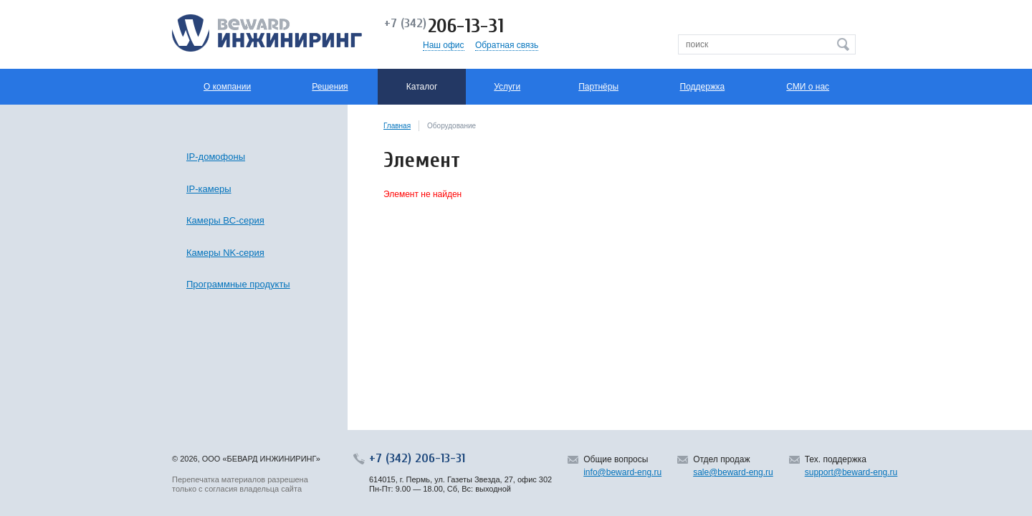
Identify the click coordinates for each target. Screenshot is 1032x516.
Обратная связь (506, 45)
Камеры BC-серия (225, 220)
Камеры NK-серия (225, 252)
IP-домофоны (215, 156)
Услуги (507, 87)
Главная (397, 126)
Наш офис (443, 45)
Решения (330, 87)
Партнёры (598, 87)
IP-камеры (208, 188)
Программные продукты (238, 284)
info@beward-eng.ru (622, 472)
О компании (227, 87)
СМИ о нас (807, 87)
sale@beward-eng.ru (733, 472)
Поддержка (702, 87)
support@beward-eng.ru (851, 472)
